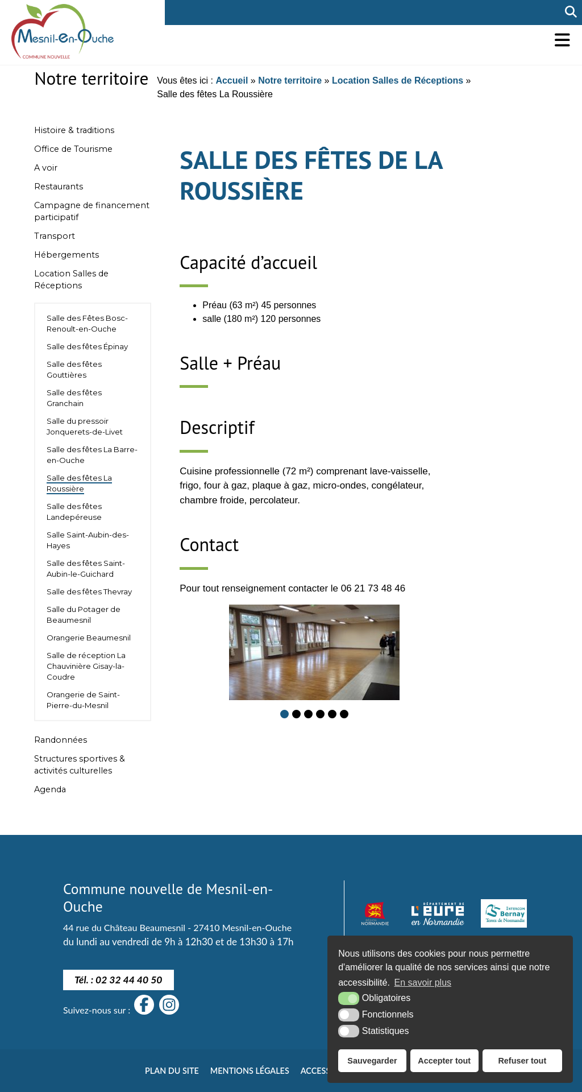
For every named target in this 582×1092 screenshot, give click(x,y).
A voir (45, 168)
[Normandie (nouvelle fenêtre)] (375, 913)
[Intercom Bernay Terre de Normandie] (504, 913)
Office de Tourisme (73, 149)
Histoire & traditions (74, 130)
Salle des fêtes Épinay (87, 346)
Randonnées (60, 740)
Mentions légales (249, 1071)
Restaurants (58, 186)
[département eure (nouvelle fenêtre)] (437, 913)
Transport (54, 236)
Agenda (50, 789)
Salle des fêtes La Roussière (79, 483)
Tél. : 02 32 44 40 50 (118, 980)
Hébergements (66, 255)
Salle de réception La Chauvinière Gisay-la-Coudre (86, 666)
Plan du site (172, 1071)
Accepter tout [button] (444, 1060)
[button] (562, 40)
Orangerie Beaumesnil (89, 637)
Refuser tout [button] (522, 1060)
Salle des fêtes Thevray (89, 591)
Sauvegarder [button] (372, 1060)
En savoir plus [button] (423, 982)
